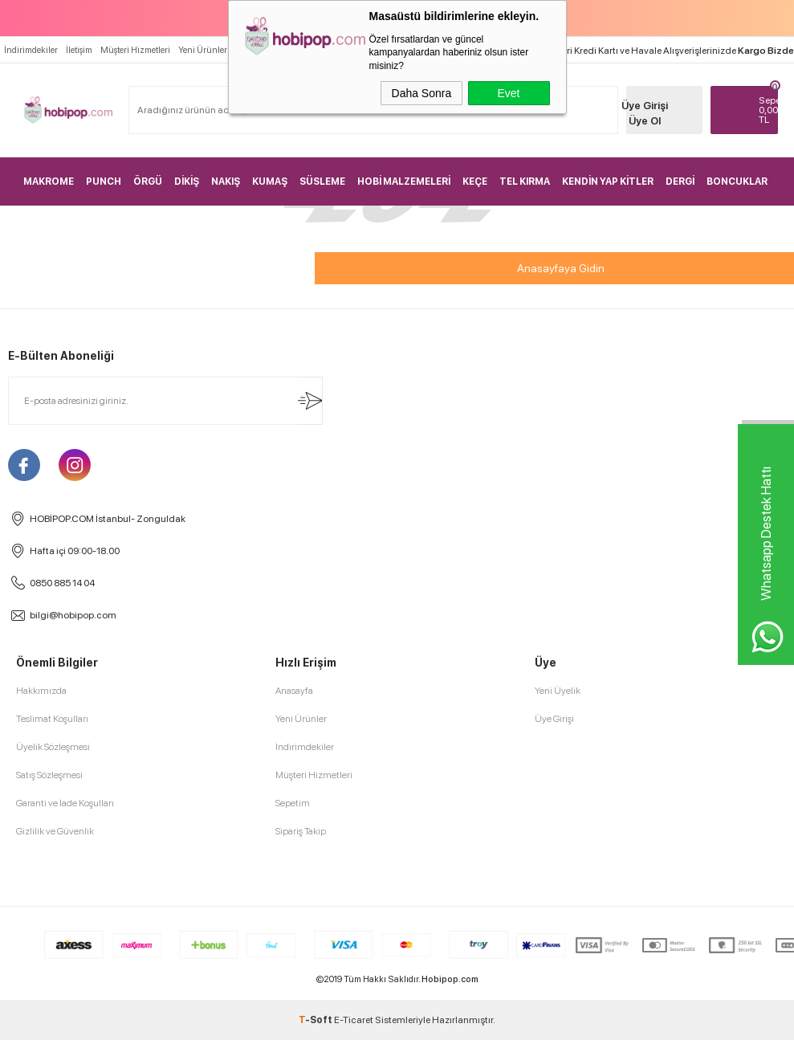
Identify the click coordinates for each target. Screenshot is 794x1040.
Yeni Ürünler (202, 50)
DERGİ (680, 181)
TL (768, 110)
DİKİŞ (186, 181)
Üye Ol (645, 121)
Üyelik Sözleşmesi (53, 746)
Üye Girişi (644, 106)
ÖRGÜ (147, 181)
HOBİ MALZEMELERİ (403, 181)
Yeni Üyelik (557, 690)
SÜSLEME (322, 181)
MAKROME (48, 181)
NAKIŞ (225, 181)
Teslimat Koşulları (52, 718)
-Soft (316, 1020)
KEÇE (474, 181)
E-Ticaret (353, 1020)
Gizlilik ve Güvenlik (55, 831)
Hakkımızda (41, 690)
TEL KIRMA (524, 181)
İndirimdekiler (31, 50)
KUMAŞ (269, 181)
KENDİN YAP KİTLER (608, 181)
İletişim (79, 50)
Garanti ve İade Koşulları (65, 803)
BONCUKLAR (737, 181)
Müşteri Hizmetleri (135, 50)
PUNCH (103, 181)
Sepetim (292, 803)
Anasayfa (294, 690)
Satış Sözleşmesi (49, 775)
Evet (508, 93)
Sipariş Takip (300, 831)
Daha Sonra (422, 93)
